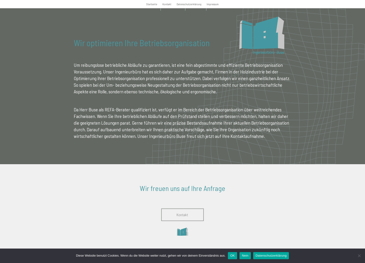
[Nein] (359, 255)
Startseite (151, 4)
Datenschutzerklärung (189, 4)
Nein (245, 255)
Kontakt (166, 4)
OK (232, 255)
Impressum (213, 4)
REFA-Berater (117, 109)
